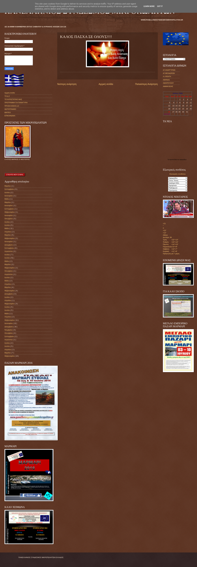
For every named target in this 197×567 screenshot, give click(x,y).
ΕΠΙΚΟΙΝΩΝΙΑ (10, 116)
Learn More (149, 6)
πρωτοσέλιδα (173, 159)
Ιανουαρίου (9, 196)
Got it (160, 6)
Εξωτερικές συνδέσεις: (177, 174)
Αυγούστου (9, 251)
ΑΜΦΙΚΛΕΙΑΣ (168, 86)
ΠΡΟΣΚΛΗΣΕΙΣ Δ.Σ (12, 106)
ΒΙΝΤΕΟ (8, 112)
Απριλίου (8, 232)
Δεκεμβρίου (9, 245)
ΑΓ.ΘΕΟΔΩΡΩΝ (169, 73)
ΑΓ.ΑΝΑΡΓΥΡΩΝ (169, 70)
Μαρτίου (8, 186)
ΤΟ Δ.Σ (7, 96)
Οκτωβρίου (9, 219)
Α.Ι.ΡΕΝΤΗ (167, 76)
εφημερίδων (183, 159)
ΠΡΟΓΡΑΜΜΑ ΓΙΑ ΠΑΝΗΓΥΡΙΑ (16, 103)
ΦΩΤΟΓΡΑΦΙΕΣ (10, 109)
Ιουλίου (7, 222)
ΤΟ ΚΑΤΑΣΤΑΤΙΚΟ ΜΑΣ (13, 99)
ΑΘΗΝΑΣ (166, 80)
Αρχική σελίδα (106, 84)
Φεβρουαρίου (10, 212)
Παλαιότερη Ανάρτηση (146, 84)
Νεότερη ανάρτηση (66, 84)
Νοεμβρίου (9, 330)
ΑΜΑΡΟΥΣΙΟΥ (168, 83)
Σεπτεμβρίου (9, 189)
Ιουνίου (7, 192)
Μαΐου (7, 199)
